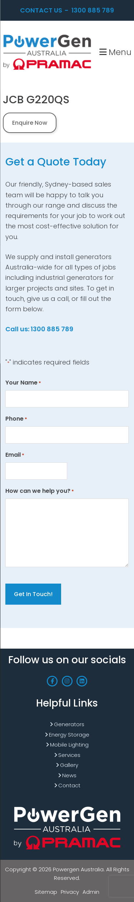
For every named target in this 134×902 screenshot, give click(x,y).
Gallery (69, 765)
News (69, 775)
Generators (69, 724)
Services (69, 755)
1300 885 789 (92, 10)
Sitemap (46, 892)
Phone (16, 419)
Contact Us (41, 10)
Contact (69, 785)
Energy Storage (69, 734)
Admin (91, 892)
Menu (115, 52)
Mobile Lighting (69, 744)
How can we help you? (39, 491)
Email (14, 455)
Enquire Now (29, 123)
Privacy (70, 892)
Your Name (23, 382)
